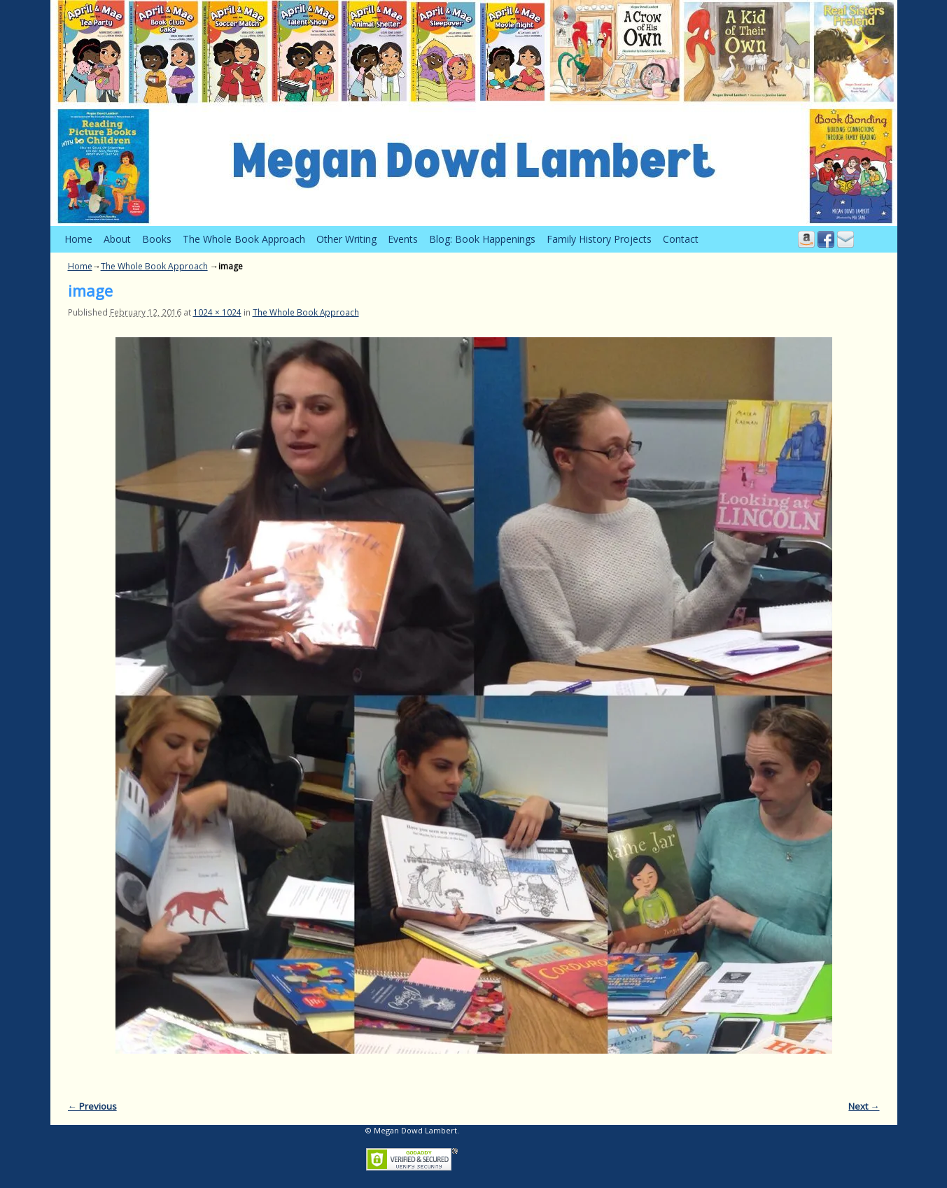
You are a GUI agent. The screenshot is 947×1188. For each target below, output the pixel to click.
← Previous (92, 1106)
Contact (681, 239)
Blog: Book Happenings (482, 239)
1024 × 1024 (217, 312)
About (117, 239)
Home (78, 239)
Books (156, 239)
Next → (863, 1106)
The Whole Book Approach (244, 239)
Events (403, 239)
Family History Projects (599, 239)
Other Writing (346, 239)
